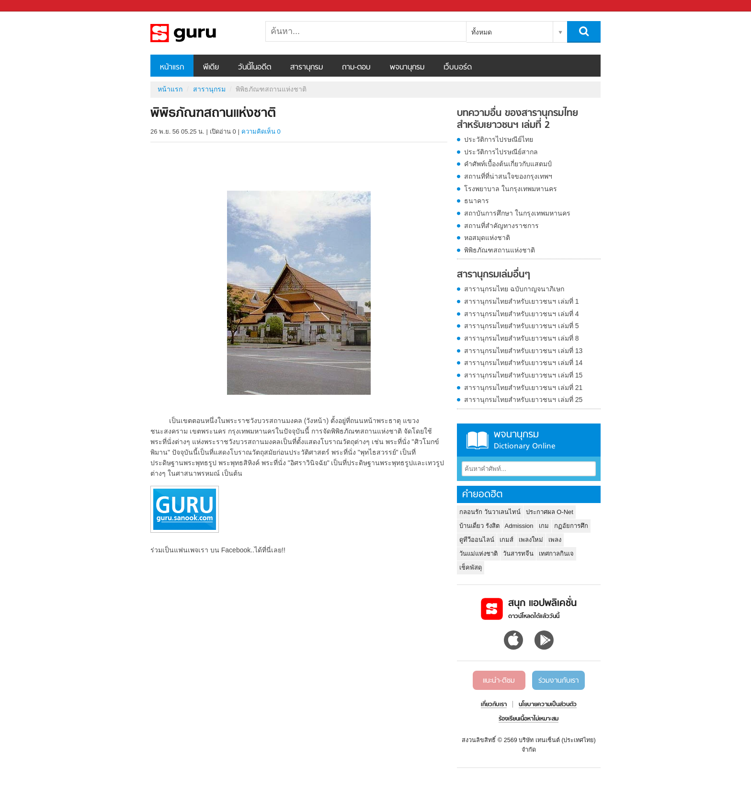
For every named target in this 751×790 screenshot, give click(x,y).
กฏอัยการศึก (571, 525)
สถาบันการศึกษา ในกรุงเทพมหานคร (517, 213)
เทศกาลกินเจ (556, 553)
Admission (519, 525)
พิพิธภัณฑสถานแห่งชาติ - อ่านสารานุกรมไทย (200, 33)
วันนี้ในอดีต (254, 67)
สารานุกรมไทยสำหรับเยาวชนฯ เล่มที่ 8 (521, 338)
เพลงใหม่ (531, 539)
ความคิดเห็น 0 (261, 131)
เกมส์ (506, 539)
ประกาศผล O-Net (549, 511)
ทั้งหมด (481, 32)
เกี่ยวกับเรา (494, 705)
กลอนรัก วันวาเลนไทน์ (490, 511)
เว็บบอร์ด (458, 67)
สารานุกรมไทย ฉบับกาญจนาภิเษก (514, 289)
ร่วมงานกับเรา (558, 681)
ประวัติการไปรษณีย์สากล (501, 152)
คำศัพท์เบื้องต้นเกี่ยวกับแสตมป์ (508, 164)
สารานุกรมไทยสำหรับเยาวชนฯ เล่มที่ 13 (523, 351)
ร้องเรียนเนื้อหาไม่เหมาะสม (528, 719)
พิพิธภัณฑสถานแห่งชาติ (499, 250)
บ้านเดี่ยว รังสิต (479, 525)
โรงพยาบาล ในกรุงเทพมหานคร (510, 189)
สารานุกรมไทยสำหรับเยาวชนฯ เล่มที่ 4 (521, 314)
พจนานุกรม (407, 67)
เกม (544, 525)
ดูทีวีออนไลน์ (476, 539)
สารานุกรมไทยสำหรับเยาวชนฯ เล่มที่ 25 (523, 399)
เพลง (554, 539)
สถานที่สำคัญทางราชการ (501, 225)
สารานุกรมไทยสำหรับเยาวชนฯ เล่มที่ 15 (523, 375)
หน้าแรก (172, 67)
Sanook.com (29, 6)
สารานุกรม (306, 67)
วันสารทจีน (518, 553)
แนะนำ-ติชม (499, 681)
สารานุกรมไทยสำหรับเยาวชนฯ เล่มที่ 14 (523, 362)
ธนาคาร (476, 201)
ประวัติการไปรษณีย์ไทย (498, 139)
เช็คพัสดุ (470, 567)
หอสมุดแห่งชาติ (487, 237)
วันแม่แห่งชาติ (478, 553)
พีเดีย (211, 67)
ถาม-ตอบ (356, 67)
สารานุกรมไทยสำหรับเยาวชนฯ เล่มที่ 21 (523, 387)
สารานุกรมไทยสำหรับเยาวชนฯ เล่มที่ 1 (521, 301)
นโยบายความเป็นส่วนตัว (548, 705)
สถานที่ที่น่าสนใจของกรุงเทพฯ (508, 176)
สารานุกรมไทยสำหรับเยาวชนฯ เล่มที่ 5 (521, 326)
